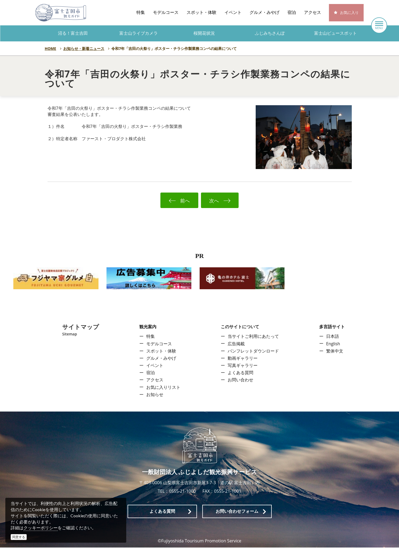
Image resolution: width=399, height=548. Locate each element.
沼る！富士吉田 (73, 33)
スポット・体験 (201, 12)
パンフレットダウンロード (253, 351)
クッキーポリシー (40, 528)
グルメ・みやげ (264, 12)
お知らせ (154, 395)
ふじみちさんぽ (270, 33)
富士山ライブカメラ (138, 33)
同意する (18, 537)
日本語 (332, 337)
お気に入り (349, 13)
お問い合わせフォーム (237, 511)
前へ (175, 200)
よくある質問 (240, 373)
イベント (233, 12)
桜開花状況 (204, 33)
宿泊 (291, 12)
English (333, 344)
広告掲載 (236, 344)
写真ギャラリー (243, 366)
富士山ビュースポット (335, 33)
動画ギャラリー (243, 359)
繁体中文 (334, 351)
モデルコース (166, 12)
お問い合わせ (240, 380)
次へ (223, 200)
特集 (140, 12)
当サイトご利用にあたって (253, 337)
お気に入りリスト (163, 388)
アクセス (312, 12)
